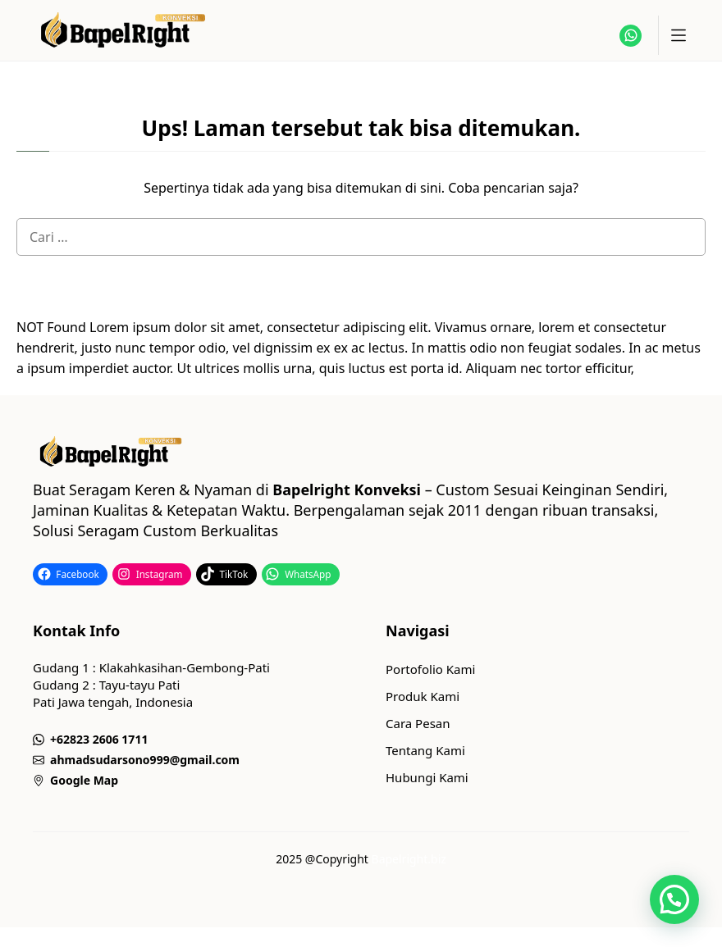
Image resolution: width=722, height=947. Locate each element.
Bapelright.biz (409, 859)
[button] (674, 899)
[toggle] (677, 35)
